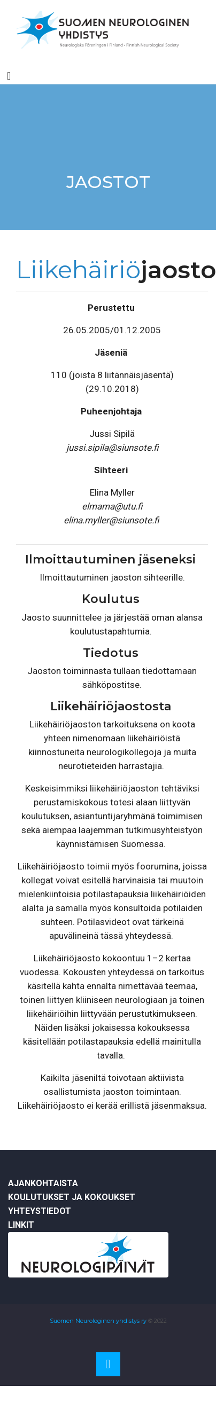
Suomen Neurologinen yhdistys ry (98, 1320)
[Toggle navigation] (9, 76)
